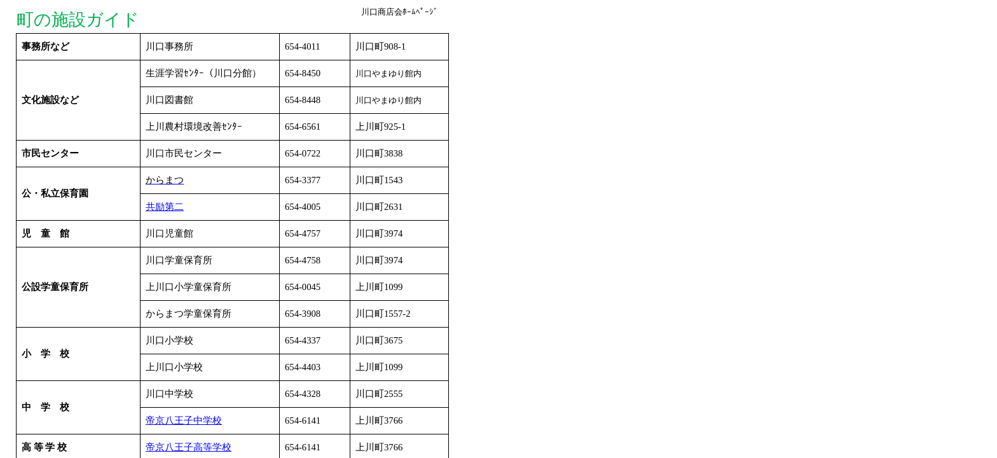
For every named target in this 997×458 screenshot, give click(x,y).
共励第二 (165, 207)
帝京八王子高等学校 (188, 447)
